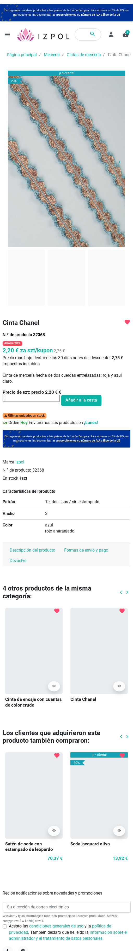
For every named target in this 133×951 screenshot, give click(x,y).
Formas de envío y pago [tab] (86, 550)
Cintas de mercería (84, 55)
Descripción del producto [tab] (32, 550)
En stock (10, 478)
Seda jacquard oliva (90, 843)
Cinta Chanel (83, 699)
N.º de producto (17, 335)
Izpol (19, 462)
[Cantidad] (31, 398)
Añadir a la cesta (81, 400)
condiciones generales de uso (56, 926)
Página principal (22, 55)
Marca (8, 462)
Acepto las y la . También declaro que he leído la (68, 932)
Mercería (52, 55)
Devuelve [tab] (18, 560)
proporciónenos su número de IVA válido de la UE (88, 14)
